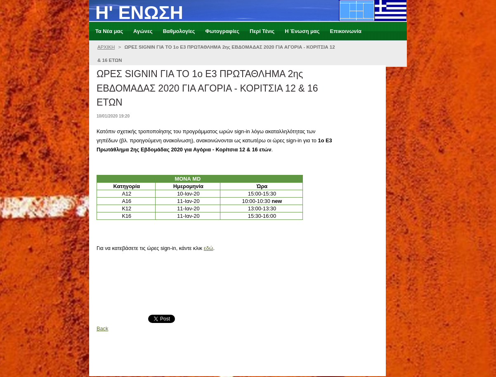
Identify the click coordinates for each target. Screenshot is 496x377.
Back (102, 328)
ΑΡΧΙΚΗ (106, 47)
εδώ (208, 248)
